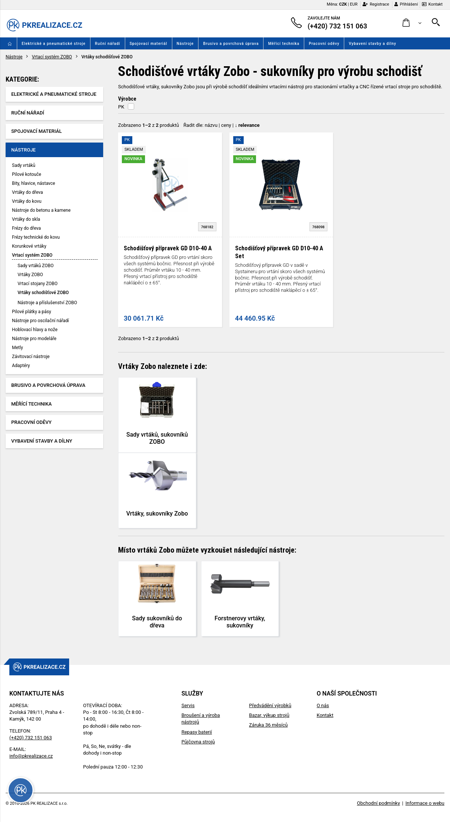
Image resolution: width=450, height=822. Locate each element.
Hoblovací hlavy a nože (35, 329)
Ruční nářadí (107, 44)
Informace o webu (425, 803)
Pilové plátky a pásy (31, 311)
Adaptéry (21, 365)
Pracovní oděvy (324, 44)
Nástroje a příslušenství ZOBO (47, 302)
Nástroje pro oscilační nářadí (40, 320)
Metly (17, 347)
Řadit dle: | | (222, 125)
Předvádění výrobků (270, 705)
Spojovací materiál (148, 44)
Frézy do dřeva (26, 228)
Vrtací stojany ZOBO (38, 283)
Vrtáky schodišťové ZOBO (43, 292)
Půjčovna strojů (198, 742)
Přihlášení (406, 4)
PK (121, 107)
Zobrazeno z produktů (148, 125)
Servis (187, 705)
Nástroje (185, 44)
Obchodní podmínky (378, 803)
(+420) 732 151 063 (30, 737)
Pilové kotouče (26, 174)
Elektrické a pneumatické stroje (54, 44)
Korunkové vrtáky (29, 246)
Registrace (376, 4)
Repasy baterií (196, 732)
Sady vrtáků (23, 165)
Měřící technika (283, 44)
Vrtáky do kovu (26, 201)
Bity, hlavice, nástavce (33, 183)
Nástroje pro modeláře (34, 338)
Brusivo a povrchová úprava (231, 44)
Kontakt (432, 4)
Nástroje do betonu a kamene (41, 210)
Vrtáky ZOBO (30, 274)
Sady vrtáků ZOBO (35, 265)
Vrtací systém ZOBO (52, 56)
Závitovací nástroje (31, 356)
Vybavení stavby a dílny (372, 44)
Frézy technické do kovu (36, 237)
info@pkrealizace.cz (31, 756)
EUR (353, 4)
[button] (412, 23)
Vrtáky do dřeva (27, 192)
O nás (323, 705)
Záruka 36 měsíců (268, 725)
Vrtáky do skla (26, 219)
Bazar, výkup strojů (269, 715)
